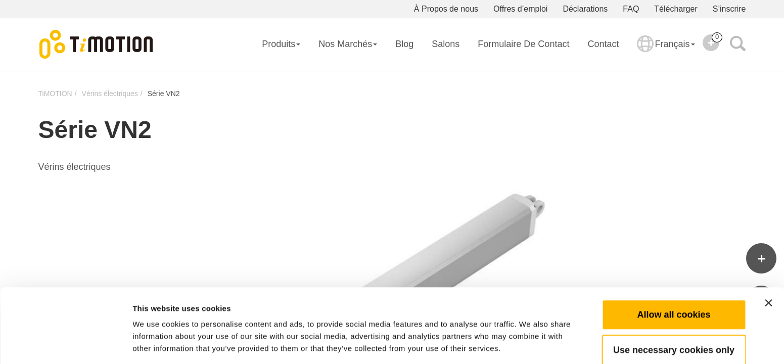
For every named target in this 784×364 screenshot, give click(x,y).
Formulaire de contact (523, 44)
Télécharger (675, 9)
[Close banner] (768, 265)
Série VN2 (164, 93)
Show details (530, 344)
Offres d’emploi (520, 9)
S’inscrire (729, 9)
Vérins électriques (110, 93)
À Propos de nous (446, 9)
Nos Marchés (347, 44)
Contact (603, 44)
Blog (404, 44)
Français (666, 50)
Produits (281, 44)
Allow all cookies (673, 277)
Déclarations (585, 9)
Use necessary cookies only (673, 313)
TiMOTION (55, 93)
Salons (445, 44)
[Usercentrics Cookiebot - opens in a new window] (65, 344)
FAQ (631, 9)
